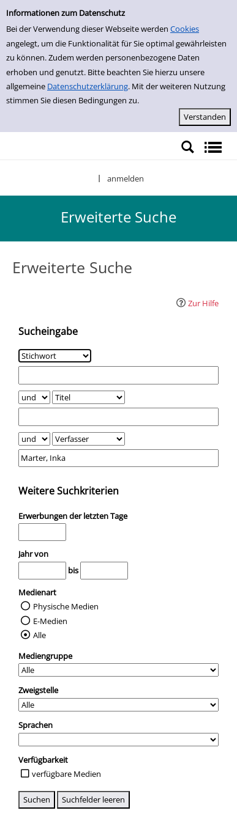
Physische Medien (66, 606)
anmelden (125, 178)
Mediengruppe (45, 655)
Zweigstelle (38, 690)
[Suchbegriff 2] (118, 416)
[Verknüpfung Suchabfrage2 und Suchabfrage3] (34, 439)
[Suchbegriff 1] (118, 375)
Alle (39, 635)
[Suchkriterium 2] (88, 397)
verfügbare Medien (66, 773)
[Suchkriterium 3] (88, 439)
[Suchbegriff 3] (118, 458)
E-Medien (50, 621)
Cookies (184, 28)
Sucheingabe (48, 331)
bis (73, 570)
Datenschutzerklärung (87, 86)
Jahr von (33, 553)
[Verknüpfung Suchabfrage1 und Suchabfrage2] (34, 397)
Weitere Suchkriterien (68, 491)
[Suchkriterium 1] (54, 355)
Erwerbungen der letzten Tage (72, 515)
